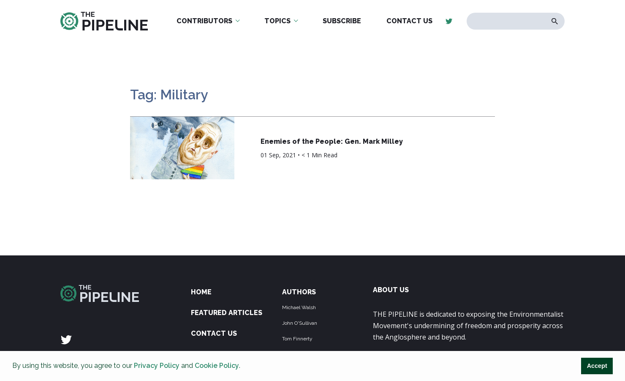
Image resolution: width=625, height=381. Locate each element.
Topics (277, 21)
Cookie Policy (217, 366)
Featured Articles (226, 313)
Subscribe (342, 21)
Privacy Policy (156, 366)
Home (201, 292)
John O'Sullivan (299, 323)
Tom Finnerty (297, 339)
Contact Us (409, 21)
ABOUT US (391, 290)
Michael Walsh (299, 307)
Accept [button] (597, 365)
